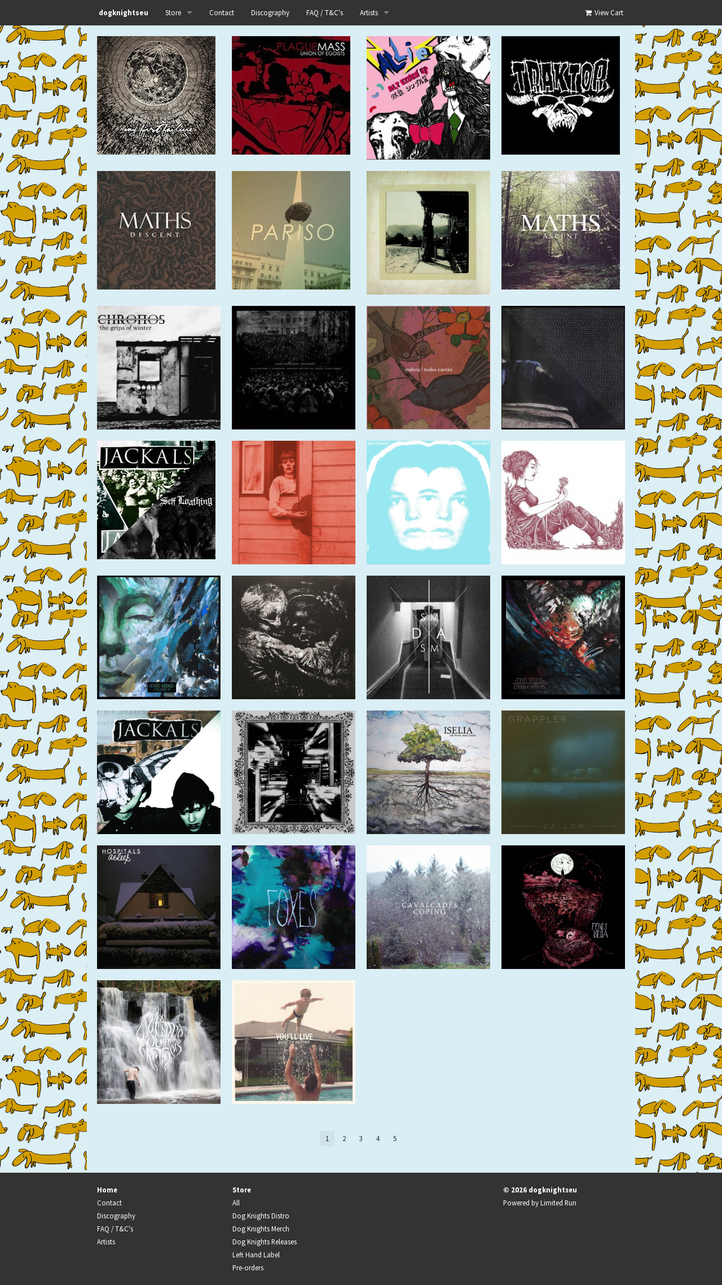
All (236, 1202)
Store (173, 12)
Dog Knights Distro (260, 1215)
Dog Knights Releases (264, 1241)
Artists (369, 12)
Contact (221, 12)
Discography (270, 12)
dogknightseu (123, 12)
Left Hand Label (256, 1254)
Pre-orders (247, 1267)
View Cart (603, 12)
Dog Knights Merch (260, 1228)
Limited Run (558, 1202)
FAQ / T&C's (324, 12)
